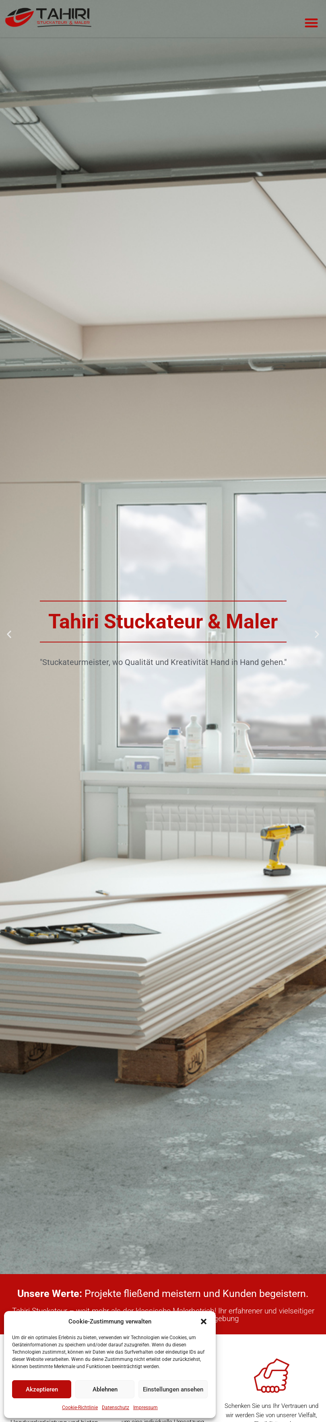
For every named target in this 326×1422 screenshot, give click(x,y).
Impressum (145, 1407)
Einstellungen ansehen (173, 1389)
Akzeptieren (42, 1389)
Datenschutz (115, 1407)
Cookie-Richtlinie (80, 1407)
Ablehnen (105, 1389)
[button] (204, 1321)
